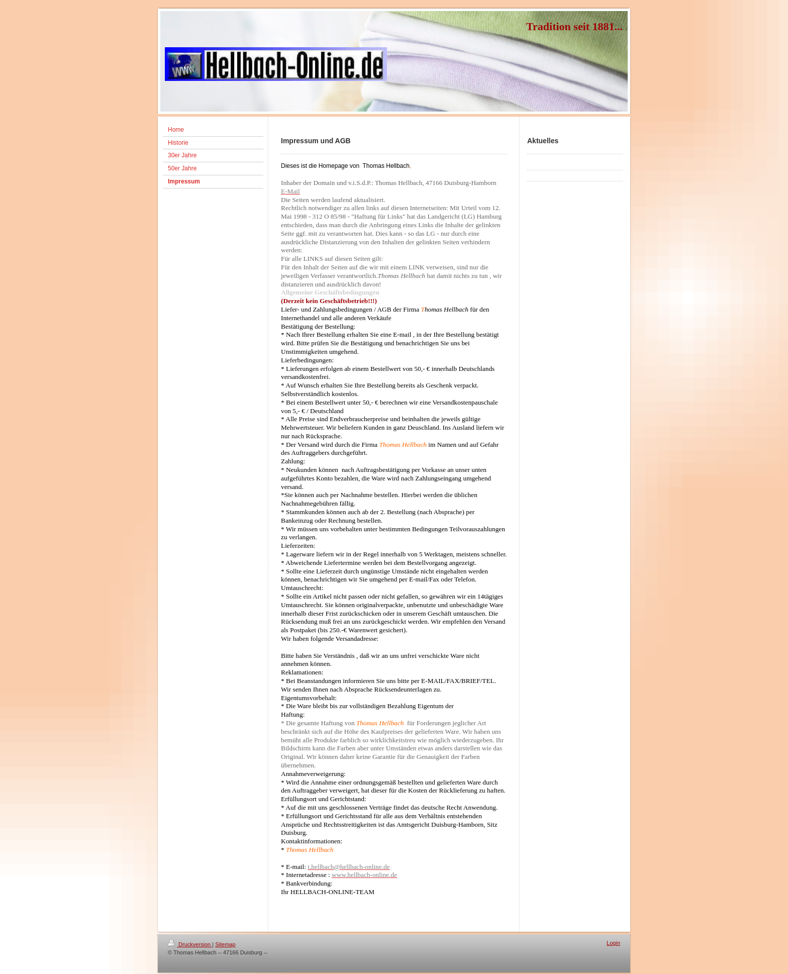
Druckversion (190, 944)
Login (613, 943)
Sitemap (225, 944)
